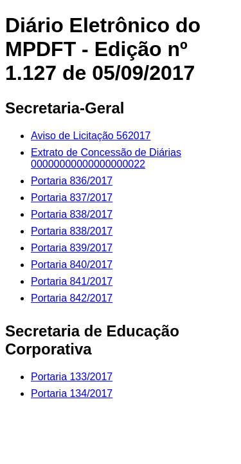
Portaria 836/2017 (71, 180)
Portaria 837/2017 (71, 197)
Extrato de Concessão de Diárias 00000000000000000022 (106, 158)
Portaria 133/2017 (71, 376)
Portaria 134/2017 (71, 393)
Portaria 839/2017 (71, 247)
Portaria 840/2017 (71, 264)
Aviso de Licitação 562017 (91, 135)
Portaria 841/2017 (71, 281)
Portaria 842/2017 (71, 298)
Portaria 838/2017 (71, 214)
